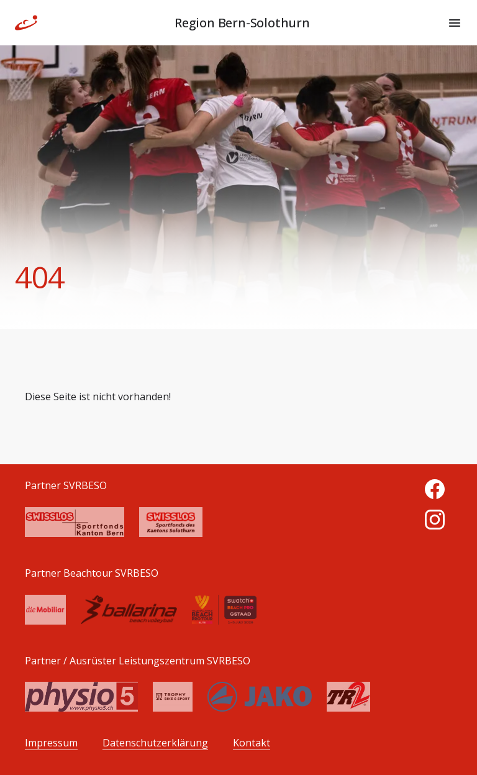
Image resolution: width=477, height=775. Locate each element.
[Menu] (454, 23)
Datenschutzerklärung (155, 743)
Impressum (51, 743)
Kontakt (251, 743)
